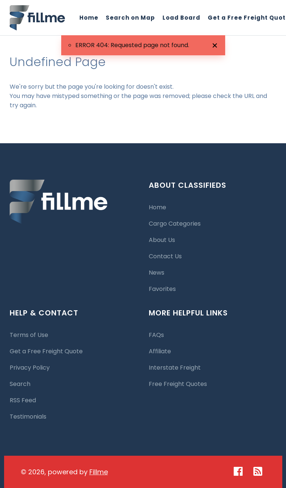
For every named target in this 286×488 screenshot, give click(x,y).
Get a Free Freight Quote (46, 351)
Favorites (162, 289)
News (156, 272)
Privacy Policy (30, 367)
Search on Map (130, 18)
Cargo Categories (175, 223)
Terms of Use (29, 335)
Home (88, 18)
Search (20, 384)
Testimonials (28, 416)
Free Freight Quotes (178, 384)
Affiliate (160, 351)
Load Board (181, 18)
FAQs (156, 335)
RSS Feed (23, 400)
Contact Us (165, 256)
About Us (162, 240)
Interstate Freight (175, 367)
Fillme (98, 471)
